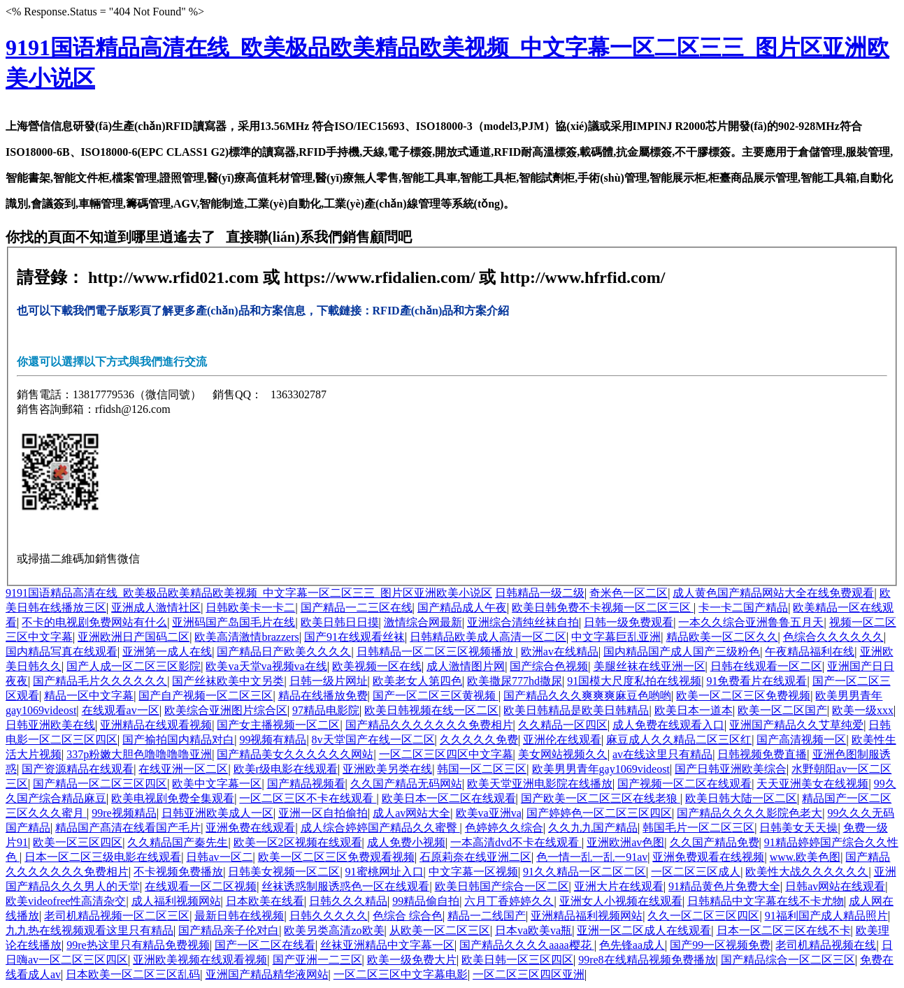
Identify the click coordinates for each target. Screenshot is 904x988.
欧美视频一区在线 (377, 666)
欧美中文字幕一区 (216, 784)
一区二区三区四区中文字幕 (446, 754)
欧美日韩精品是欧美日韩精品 (576, 710)
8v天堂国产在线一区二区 (373, 740)
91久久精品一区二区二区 (584, 872)
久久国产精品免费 (714, 842)
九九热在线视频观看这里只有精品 (89, 930)
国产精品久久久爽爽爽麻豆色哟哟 (587, 696)
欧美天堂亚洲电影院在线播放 (539, 784)
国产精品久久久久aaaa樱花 (526, 945)
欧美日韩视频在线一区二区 (431, 710)
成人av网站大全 (411, 813)
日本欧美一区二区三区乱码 (133, 974)
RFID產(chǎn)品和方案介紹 (441, 311)
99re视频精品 (124, 813)
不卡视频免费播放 (178, 872)
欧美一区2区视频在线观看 (298, 842)
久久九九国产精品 (593, 828)
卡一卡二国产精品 (743, 607)
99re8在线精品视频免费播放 (646, 960)
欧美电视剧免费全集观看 (172, 798)
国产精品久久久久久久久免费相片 (429, 725)
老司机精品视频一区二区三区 (116, 916)
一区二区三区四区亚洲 (528, 974)
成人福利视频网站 (176, 901)
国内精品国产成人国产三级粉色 (681, 652)
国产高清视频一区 (801, 740)
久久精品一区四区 (563, 725)
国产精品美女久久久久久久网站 (295, 754)
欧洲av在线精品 (559, 652)
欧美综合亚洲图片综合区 (225, 710)
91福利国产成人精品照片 (826, 916)
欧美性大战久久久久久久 (806, 872)
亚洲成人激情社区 (156, 607)
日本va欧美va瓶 (533, 930)
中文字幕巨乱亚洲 (616, 637)
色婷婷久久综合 (504, 828)
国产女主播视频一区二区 (278, 725)
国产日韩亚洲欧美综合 (731, 769)
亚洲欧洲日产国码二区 (133, 637)
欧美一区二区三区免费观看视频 (336, 857)
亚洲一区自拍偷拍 (323, 813)
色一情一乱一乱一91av (591, 857)
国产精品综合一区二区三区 (788, 960)
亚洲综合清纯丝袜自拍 (523, 622)
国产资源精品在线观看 (78, 769)
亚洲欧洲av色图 (625, 842)
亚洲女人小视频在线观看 (620, 901)
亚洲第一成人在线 (167, 652)
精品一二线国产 (486, 916)
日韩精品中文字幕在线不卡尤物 (765, 901)
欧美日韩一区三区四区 (517, 960)
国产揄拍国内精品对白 (178, 740)
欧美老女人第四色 (417, 681)
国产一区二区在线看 (265, 945)
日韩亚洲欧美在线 (50, 725)
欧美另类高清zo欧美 (334, 930)
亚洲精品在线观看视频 (156, 725)
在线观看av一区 (120, 710)
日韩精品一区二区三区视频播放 (436, 652)
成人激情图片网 (465, 666)
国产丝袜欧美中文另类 (228, 681)
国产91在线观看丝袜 (354, 637)
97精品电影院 (325, 710)
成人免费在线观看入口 (668, 725)
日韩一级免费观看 (628, 622)
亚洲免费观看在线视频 (708, 857)
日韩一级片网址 (328, 681)
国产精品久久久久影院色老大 (749, 813)
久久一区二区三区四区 (703, 916)
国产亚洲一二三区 (317, 960)
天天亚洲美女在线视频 (812, 784)
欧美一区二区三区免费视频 (743, 696)
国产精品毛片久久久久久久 (100, 681)
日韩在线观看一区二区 (766, 666)
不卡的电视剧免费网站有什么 (94, 622)
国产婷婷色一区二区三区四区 (599, 813)
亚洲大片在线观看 (618, 886)
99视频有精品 (272, 740)
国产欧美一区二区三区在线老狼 (600, 798)
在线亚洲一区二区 (183, 769)
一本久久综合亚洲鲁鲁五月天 (751, 622)
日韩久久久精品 (348, 901)
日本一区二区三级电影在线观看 (102, 857)
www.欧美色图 (805, 857)
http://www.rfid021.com (173, 277)
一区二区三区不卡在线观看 (307, 798)
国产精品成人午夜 (462, 607)
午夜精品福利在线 (809, 652)
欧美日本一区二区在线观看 (449, 798)
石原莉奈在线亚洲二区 (475, 857)
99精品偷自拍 (425, 901)
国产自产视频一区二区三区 (205, 696)
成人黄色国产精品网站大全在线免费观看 (773, 593)
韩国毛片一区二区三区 (698, 828)
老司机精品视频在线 (825, 945)
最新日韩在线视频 (239, 916)
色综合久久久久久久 (833, 637)
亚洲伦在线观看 (562, 740)
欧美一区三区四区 (77, 842)
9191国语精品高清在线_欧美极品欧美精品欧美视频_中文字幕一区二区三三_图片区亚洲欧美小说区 (249, 593)
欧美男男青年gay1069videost (601, 769)
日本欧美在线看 (265, 901)
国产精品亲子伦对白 (228, 930)
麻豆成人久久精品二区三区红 (679, 740)
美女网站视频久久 (563, 754)
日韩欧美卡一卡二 (250, 607)
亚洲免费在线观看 (250, 828)
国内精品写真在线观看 (61, 652)
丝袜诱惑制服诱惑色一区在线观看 (345, 886)
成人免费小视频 (406, 842)
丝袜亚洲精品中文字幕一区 (387, 945)
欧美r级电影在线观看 (286, 769)
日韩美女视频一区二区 (284, 872)
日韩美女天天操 (798, 828)
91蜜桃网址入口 (384, 872)
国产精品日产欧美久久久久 (284, 652)
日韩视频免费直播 (762, 754)
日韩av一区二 (219, 857)
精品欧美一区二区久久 (722, 637)
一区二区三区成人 (695, 872)
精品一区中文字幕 (89, 696)
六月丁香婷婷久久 (509, 901)
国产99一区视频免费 (720, 945)
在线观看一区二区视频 (201, 886)
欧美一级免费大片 (412, 960)
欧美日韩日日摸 (340, 622)
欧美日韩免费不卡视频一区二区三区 (603, 607)
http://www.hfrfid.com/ (582, 277)
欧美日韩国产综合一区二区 (502, 886)
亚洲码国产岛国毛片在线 (233, 622)
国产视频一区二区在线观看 (684, 784)
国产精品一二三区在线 (356, 607)
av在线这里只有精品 (662, 754)
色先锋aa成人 (632, 945)
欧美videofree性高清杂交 (66, 901)
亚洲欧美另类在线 (387, 769)
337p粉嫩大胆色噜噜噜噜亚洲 (139, 754)
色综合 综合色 (408, 916)
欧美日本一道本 (693, 710)
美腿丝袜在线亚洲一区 (649, 666)
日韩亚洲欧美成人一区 (217, 813)
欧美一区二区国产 (782, 710)
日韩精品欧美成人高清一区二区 (488, 637)
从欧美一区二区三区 (439, 930)
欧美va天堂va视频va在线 (266, 666)
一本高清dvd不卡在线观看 (516, 842)
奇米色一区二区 (628, 593)
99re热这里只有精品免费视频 (137, 945)
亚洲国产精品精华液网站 (267, 974)
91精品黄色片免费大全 (724, 886)
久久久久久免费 (479, 740)
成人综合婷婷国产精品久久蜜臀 (380, 828)
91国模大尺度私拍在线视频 (634, 681)
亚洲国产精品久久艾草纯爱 (796, 725)
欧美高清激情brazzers (246, 637)
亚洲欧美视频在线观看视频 (200, 960)
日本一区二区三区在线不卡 (784, 930)
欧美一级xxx (863, 710)
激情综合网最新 (423, 622)
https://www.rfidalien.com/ (381, 277)
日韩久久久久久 (328, 916)
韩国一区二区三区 (481, 769)
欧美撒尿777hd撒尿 (514, 681)
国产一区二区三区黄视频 (435, 696)
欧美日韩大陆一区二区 (741, 798)
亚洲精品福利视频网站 (587, 916)
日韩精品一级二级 (539, 593)
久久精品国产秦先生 (177, 842)
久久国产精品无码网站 (406, 784)
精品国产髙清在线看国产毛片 (128, 828)
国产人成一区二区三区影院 (133, 666)
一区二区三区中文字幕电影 (400, 974)
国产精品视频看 (306, 784)
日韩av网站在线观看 (835, 886)
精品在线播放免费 (323, 696)
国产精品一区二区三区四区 (100, 784)
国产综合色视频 (549, 666)
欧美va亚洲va (489, 813)
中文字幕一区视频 (473, 872)
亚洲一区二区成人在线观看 (644, 930)
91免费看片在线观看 (756, 681)
